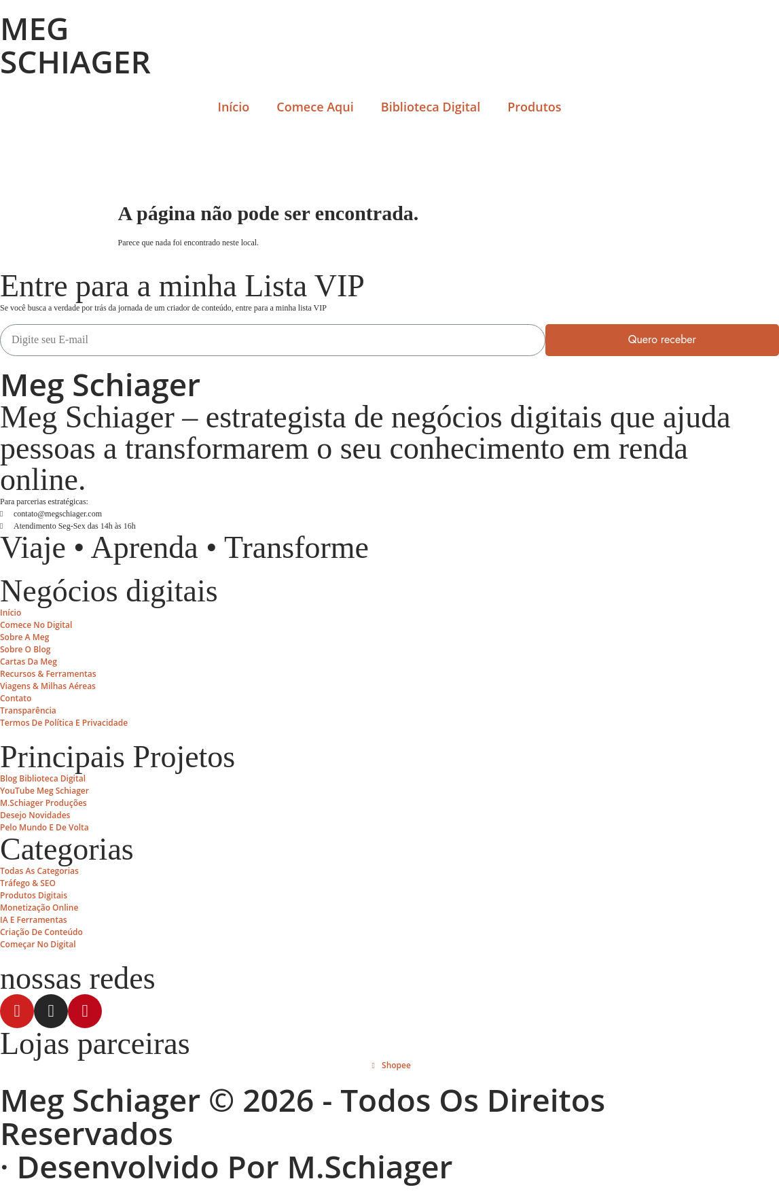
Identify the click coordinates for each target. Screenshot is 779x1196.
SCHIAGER (75, 61)
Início (233, 107)
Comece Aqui (314, 107)
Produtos (534, 107)
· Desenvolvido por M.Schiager (226, 1166)
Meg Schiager (100, 384)
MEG (34, 28)
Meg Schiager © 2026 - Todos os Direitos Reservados (302, 1116)
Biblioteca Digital (430, 107)
